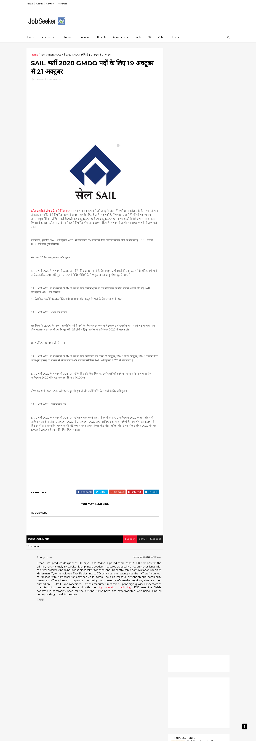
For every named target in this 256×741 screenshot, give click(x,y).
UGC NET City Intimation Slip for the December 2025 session (188, 256)
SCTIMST (211, 352)
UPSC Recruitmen (182, 365)
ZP (149, 37)
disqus (141, 539)
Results (101, 37)
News (67, 37)
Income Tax (179, 328)
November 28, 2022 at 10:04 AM (145, 557)
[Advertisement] (163, 18)
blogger (128, 539)
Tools (209, 359)
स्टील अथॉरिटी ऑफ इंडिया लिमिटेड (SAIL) (53, 211)
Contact (51, 3)
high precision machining (134, 587)
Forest (176, 37)
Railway (188, 346)
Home (31, 3)
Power (200, 340)
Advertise (63, 3)
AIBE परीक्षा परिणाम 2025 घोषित (186, 238)
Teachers (195, 359)
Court (202, 315)
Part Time (190, 334)
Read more (186, 197)
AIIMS (195, 309)
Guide (206, 322)
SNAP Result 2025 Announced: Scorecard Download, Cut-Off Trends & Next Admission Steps (195, 187)
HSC (218, 322)
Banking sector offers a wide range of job (195, 163)
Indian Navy (198, 328)
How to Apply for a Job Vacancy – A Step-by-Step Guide (205, 151)
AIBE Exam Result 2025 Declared (186, 223)
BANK (175, 315)
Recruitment (50, 37)
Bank (137, 37)
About (40, 3)
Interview (215, 328)
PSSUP (214, 340)
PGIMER (205, 334)
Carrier (189, 315)
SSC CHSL (178, 359)
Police (161, 37)
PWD (175, 346)
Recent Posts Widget (178, 271)
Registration (179, 352)
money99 (44, 736)
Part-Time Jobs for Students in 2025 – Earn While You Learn (205, 136)
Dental (215, 315)
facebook (154, 539)
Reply (42, 600)
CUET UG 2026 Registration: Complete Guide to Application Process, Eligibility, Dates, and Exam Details (193, 206)
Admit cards (120, 37)
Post (188, 340)
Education (84, 37)
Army (208, 309)
